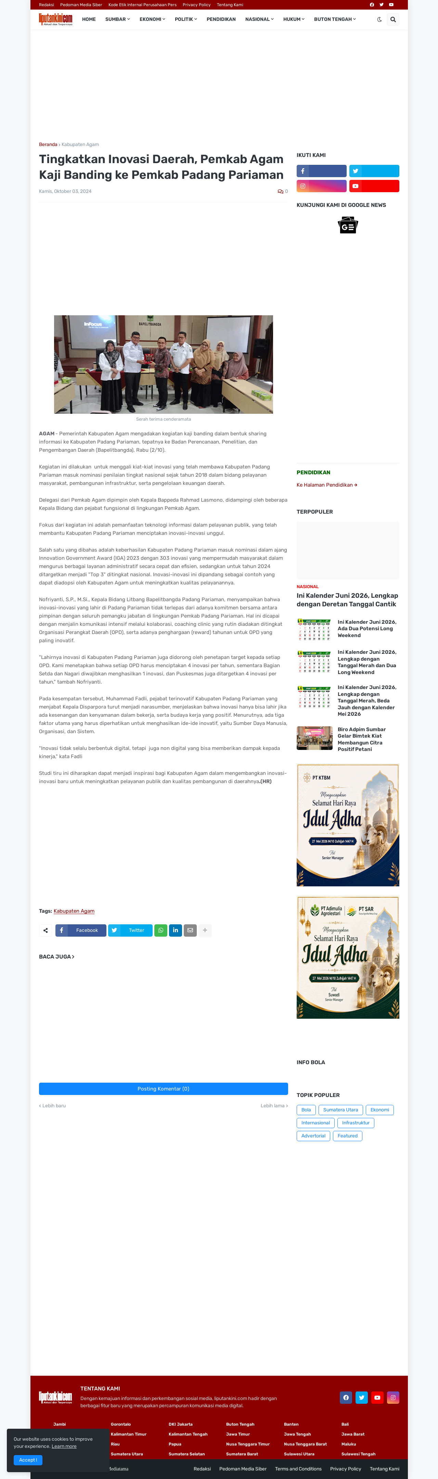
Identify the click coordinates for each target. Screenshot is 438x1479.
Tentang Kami (230, 4)
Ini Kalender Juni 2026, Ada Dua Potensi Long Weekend (367, 628)
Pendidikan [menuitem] (221, 19)
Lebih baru (54, 1106)
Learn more (64, 1446)
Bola (306, 1110)
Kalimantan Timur (128, 1434)
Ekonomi (380, 1110)
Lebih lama (273, 1106)
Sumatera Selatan (187, 1454)
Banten (291, 1424)
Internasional (315, 1123)
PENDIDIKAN (314, 472)
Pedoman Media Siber (81, 4)
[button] (379, 19)
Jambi (59, 1424)
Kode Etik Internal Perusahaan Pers (142, 4)
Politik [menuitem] (184, 19)
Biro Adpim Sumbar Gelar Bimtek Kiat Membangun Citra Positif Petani (362, 739)
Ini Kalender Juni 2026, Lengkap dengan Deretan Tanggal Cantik (347, 600)
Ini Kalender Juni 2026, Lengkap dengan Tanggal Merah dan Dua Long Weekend (367, 662)
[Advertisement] (219, 86)
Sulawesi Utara (299, 1454)
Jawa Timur (238, 1434)
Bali (345, 1424)
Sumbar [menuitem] (115, 19)
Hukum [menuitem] (291, 19)
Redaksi (46, 4)
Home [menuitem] (89, 19)
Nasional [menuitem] (257, 19)
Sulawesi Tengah (359, 1454)
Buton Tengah (240, 1424)
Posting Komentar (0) (163, 1089)
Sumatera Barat (242, 1454)
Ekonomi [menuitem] (150, 19)
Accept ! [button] (28, 1460)
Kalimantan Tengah (188, 1434)
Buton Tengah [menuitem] (333, 19)
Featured (348, 1136)
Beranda (48, 144)
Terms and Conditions (298, 1469)
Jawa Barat (353, 1434)
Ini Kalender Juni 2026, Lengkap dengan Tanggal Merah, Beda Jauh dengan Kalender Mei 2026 (367, 700)
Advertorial (313, 1136)
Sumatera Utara (340, 1110)
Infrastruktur (356, 1123)
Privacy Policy (197, 4)
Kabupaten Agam (80, 144)
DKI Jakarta (181, 1424)
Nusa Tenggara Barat (305, 1444)
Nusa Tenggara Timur (248, 1444)
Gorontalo (121, 1424)
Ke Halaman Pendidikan (327, 485)
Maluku (349, 1444)
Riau (115, 1444)
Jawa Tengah (297, 1434)
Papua (175, 1444)
